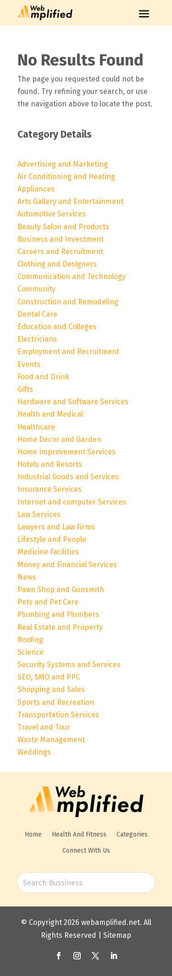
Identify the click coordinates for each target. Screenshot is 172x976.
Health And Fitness (79, 834)
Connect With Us (86, 850)
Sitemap (117, 935)
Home (33, 834)
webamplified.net (110, 922)
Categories (132, 834)
